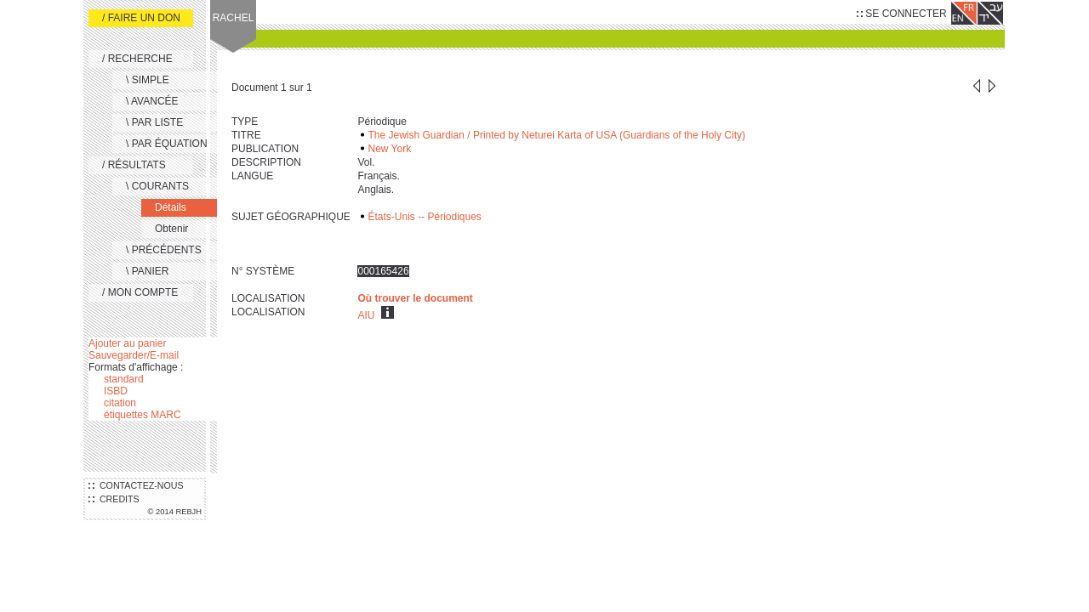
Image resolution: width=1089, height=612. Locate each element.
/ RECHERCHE (137, 59)
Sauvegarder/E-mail (133, 355)
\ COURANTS (157, 186)
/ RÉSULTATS (134, 165)
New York (389, 149)
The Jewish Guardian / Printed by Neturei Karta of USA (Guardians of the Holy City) (556, 135)
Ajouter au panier (127, 343)
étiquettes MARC (142, 415)
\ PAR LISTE (154, 122)
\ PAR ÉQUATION (167, 144)
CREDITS (114, 499)
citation (120, 403)
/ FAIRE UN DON (141, 18)
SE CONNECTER (902, 14)
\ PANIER (147, 271)
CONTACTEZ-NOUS (136, 485)
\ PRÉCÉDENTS (164, 250)
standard (124, 379)
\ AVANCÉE (152, 101)
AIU (365, 315)
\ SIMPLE (147, 80)
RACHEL (233, 18)
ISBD (116, 391)
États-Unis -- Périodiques (424, 217)
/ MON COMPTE (140, 292)
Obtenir (171, 229)
